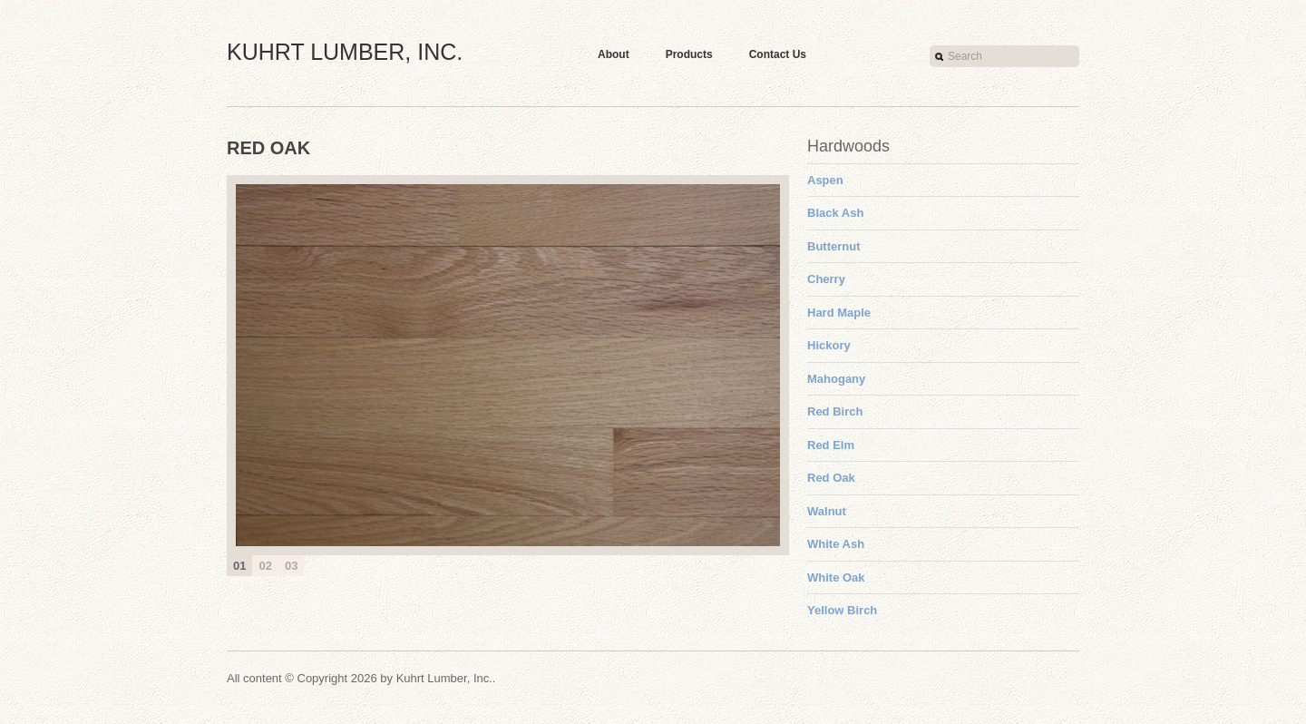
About (613, 54)
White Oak (836, 577)
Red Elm (830, 445)
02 (264, 565)
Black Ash (835, 213)
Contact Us (777, 54)
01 (239, 565)
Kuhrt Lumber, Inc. (345, 51)
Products (689, 54)
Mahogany (836, 379)
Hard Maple (839, 312)
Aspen (825, 180)
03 (291, 565)
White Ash (835, 544)
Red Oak (831, 477)
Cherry (826, 279)
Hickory (829, 345)
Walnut (826, 511)
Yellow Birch (842, 610)
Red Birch (835, 411)
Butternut (834, 246)
